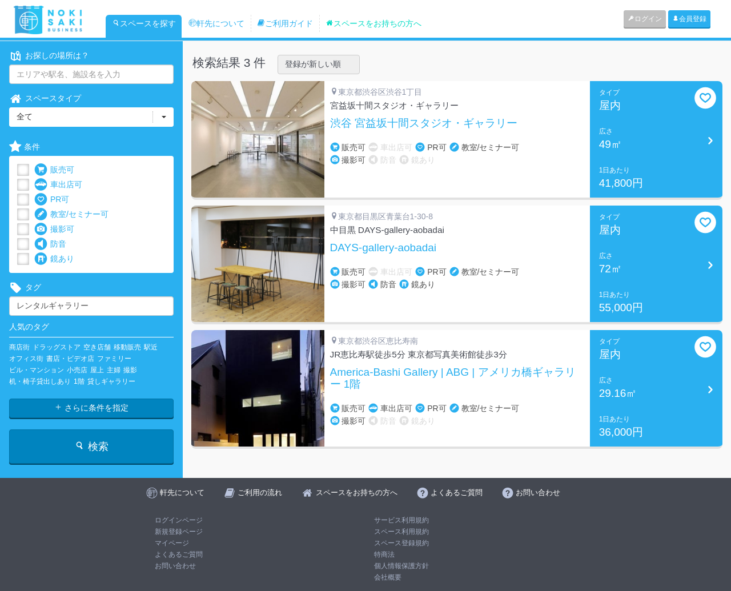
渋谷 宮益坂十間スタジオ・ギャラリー (423, 123)
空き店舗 (97, 347)
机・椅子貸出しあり (40, 381)
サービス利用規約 (401, 520)
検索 (91, 446)
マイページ (172, 543)
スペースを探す (144, 23)
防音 (50, 244)
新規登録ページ (179, 532)
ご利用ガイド (285, 23)
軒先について (216, 23)
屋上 (97, 370)
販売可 (54, 170)
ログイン (645, 19)
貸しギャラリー (111, 381)
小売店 (77, 370)
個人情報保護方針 (401, 566)
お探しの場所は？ (49, 55)
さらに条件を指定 (91, 407)
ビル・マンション (36, 370)
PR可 (51, 200)
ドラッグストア (57, 347)
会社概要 (387, 577)
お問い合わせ (175, 566)
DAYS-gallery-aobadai (383, 248)
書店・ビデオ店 (70, 359)
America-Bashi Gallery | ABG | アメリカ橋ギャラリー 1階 (453, 378)
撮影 (130, 370)
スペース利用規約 (401, 532)
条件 (24, 147)
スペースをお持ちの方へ (373, 23)
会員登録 (689, 19)
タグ (25, 287)
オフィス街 (26, 359)
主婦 (114, 370)
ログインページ (179, 520)
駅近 (151, 347)
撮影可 (54, 229)
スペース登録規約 (401, 543)
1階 (79, 381)
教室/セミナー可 (71, 214)
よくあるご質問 (179, 554)
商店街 (19, 347)
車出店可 (58, 185)
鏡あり (54, 259)
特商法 (384, 554)
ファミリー (114, 359)
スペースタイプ (45, 98)
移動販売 (127, 347)
